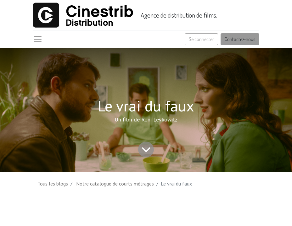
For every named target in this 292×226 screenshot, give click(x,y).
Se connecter (201, 39)
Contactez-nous (240, 39)
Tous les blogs (52, 183)
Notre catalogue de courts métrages (115, 183)
